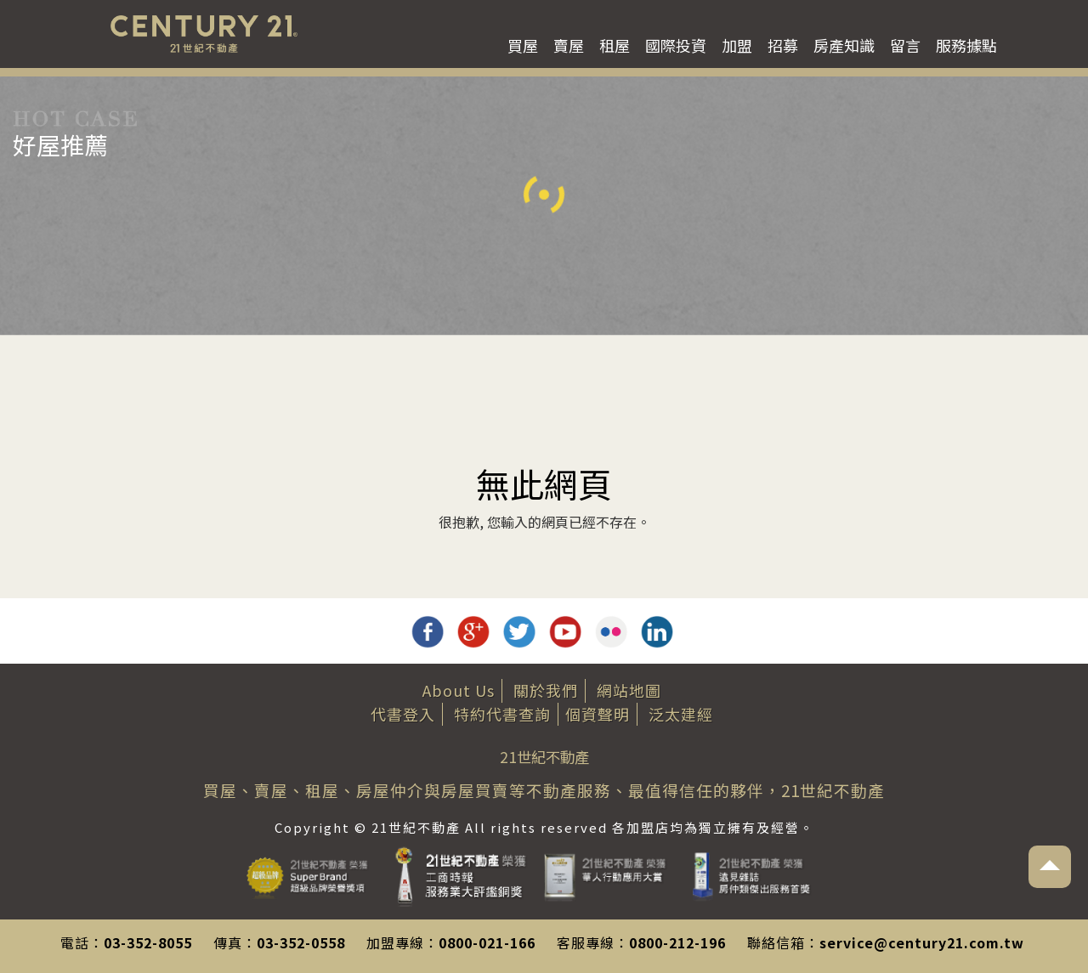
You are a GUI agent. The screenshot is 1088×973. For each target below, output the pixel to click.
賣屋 (568, 45)
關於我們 (545, 690)
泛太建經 (681, 714)
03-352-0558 (301, 942)
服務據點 (966, 45)
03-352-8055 (148, 942)
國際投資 (675, 45)
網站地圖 (629, 690)
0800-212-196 (677, 942)
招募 (783, 45)
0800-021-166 (487, 942)
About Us (458, 690)
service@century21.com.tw (921, 942)
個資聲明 (597, 714)
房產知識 (844, 45)
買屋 (522, 45)
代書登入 (403, 714)
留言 (905, 45)
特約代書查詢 (502, 714)
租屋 (614, 45)
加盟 (737, 45)
